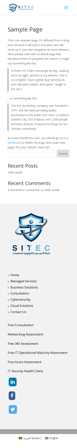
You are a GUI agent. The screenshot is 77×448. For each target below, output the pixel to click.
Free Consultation (21, 325)
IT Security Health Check (25, 371)
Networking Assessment (25, 334)
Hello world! (15, 172)
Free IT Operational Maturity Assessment (38, 353)
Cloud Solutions (21, 306)
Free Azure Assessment (24, 362)
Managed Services (23, 281)
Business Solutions (24, 287)
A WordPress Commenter (24, 190)
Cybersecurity (20, 299)
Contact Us (18, 312)
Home (14, 275)
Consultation (19, 293)
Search (63, 153)
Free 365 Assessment (23, 343)
